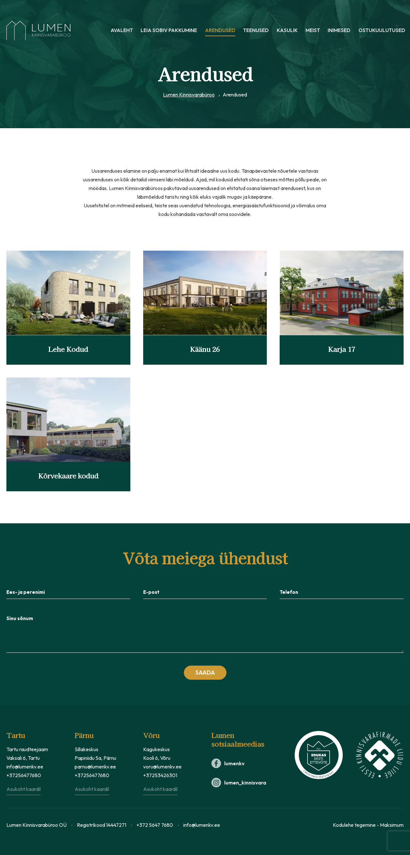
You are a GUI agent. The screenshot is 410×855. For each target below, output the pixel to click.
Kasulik (287, 30)
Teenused (256, 30)
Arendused (220, 30)
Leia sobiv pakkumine (169, 30)
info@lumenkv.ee (24, 766)
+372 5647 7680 (154, 825)
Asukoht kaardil (23, 789)
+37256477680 (23, 775)
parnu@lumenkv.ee (95, 766)
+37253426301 (160, 775)
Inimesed (339, 30)
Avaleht (122, 30)
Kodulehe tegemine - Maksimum (368, 825)
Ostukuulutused (381, 30)
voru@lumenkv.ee (162, 766)
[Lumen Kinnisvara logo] (38, 30)
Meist (313, 30)
